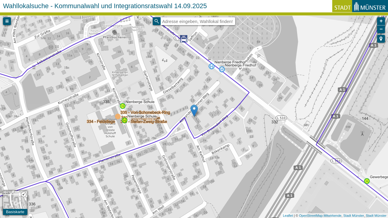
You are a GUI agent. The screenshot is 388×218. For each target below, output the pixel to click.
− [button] (381, 29)
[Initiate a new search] (157, 21)
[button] (381, 39)
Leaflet (288, 215)
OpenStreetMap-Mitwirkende (320, 215)
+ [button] (381, 21)
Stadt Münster (353, 215)
